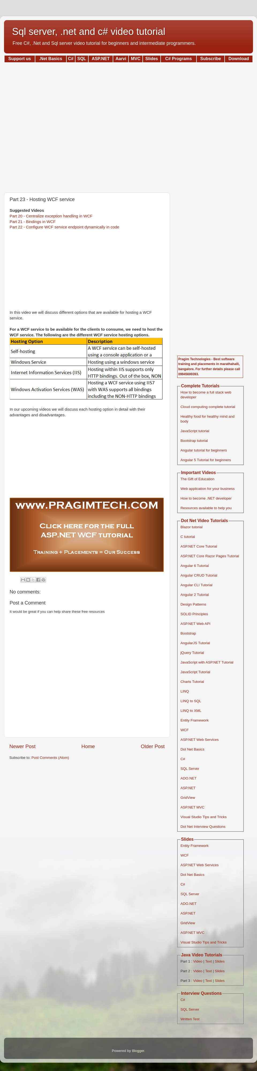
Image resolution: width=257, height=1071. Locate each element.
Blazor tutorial (191, 527)
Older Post (153, 746)
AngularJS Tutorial (195, 643)
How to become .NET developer (206, 498)
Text (208, 961)
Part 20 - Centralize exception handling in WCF (51, 216)
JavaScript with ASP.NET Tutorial (206, 662)
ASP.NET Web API (195, 624)
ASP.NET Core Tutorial (198, 546)
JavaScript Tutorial (195, 672)
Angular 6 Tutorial (194, 566)
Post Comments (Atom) (50, 758)
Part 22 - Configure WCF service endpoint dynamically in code (64, 227)
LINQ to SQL (190, 701)
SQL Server (189, 769)
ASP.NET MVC (192, 807)
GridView (187, 798)
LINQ (184, 691)
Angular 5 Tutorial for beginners (205, 460)
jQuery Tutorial (192, 653)
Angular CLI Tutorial (196, 585)
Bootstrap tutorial (194, 441)
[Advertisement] (128, 126)
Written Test (189, 1019)
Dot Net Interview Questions (202, 827)
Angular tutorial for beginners (203, 450)
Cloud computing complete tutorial (207, 407)
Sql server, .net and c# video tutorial (88, 31)
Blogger (138, 1051)
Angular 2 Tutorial (194, 595)
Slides (220, 961)
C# (182, 759)
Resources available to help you (206, 508)
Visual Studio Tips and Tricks (203, 817)
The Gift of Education (197, 479)
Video (197, 961)
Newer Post (22, 746)
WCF (184, 730)
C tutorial (187, 537)
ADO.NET (188, 778)
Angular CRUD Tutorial (198, 575)
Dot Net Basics (192, 749)
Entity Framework (194, 720)
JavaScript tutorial (194, 431)
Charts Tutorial (192, 682)
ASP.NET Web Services (199, 740)
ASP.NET (187, 788)
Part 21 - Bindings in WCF (33, 222)
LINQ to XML (190, 711)
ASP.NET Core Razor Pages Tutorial (209, 556)
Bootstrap (188, 633)
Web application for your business (207, 489)
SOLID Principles (194, 614)
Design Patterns (193, 604)
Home (88, 746)
